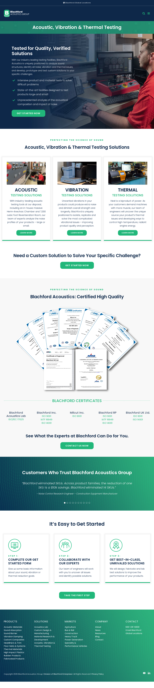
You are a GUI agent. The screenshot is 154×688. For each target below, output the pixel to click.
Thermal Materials (13, 649)
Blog (97, 636)
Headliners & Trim (12, 642)
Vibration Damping (13, 636)
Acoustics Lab (41, 627)
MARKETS (70, 621)
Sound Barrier (10, 633)
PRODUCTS (10, 621)
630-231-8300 (132, 627)
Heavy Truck (71, 636)
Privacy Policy (98, 674)
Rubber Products (12, 655)
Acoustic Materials (13, 627)
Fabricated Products (14, 658)
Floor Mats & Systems (14, 646)
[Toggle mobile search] (143, 13)
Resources (100, 633)
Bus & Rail (69, 630)
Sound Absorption (13, 630)
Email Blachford (133, 630)
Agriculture (70, 627)
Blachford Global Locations (77, 3)
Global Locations (134, 633)
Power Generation (74, 639)
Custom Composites (14, 639)
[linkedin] (149, 673)
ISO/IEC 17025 (16, 419)
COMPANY (101, 621)
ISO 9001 (46, 416)
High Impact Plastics (14, 652)
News (97, 630)
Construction (71, 633)
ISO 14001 (47, 423)
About (98, 627)
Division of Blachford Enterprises (58, 674)
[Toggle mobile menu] (149, 13)
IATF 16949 (46, 419)
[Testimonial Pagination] (64, 503)
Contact (99, 639)
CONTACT (132, 621)
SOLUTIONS (41, 621)
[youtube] (144, 673)
